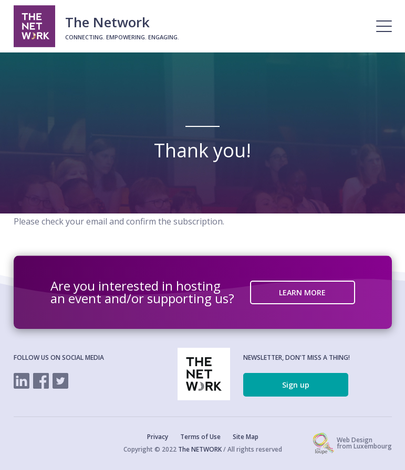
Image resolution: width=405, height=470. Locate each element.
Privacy (157, 437)
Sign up (295, 385)
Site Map (245, 437)
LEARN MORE (302, 292)
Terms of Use (200, 437)
